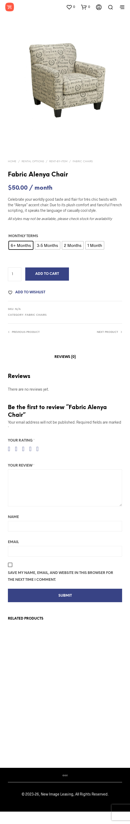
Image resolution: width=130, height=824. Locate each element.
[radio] (21, 245)
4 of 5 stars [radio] (32, 449)
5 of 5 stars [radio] (39, 449)
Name (13, 517)
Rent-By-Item (58, 161)
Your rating (21, 440)
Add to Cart (47, 274)
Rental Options (33, 161)
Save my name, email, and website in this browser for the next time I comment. (60, 576)
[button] (70, 6)
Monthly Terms (23, 236)
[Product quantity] (14, 274)
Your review (21, 465)
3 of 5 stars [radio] (25, 449)
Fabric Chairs (83, 161)
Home (12, 161)
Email (13, 542)
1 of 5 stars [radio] (11, 449)
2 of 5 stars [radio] (18, 449)
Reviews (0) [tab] (65, 357)
